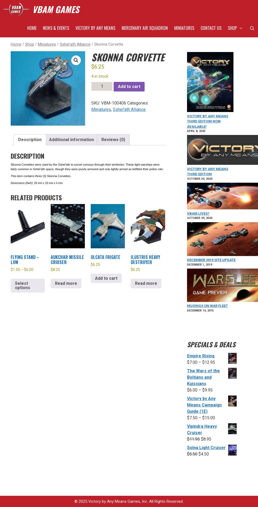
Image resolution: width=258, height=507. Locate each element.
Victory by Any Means (95, 28)
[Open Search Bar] (252, 28)
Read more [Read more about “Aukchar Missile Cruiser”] (66, 283)
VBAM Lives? (198, 213)
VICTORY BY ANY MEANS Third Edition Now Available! (207, 121)
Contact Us (211, 28)
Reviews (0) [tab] (113, 139)
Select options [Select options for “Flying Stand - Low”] (22, 285)
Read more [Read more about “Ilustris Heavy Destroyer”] (146, 283)
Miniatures (184, 28)
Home (32, 28)
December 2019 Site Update (211, 260)
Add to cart (129, 86)
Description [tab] (30, 139)
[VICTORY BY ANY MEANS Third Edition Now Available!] (210, 83)
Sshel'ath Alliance (75, 44)
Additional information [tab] (71, 139)
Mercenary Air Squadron (145, 28)
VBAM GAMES (55, 9)
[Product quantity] (102, 86)
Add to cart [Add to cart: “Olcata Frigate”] (106, 278)
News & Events (56, 28)
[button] (76, 60)
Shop (237, 28)
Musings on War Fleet (207, 306)
